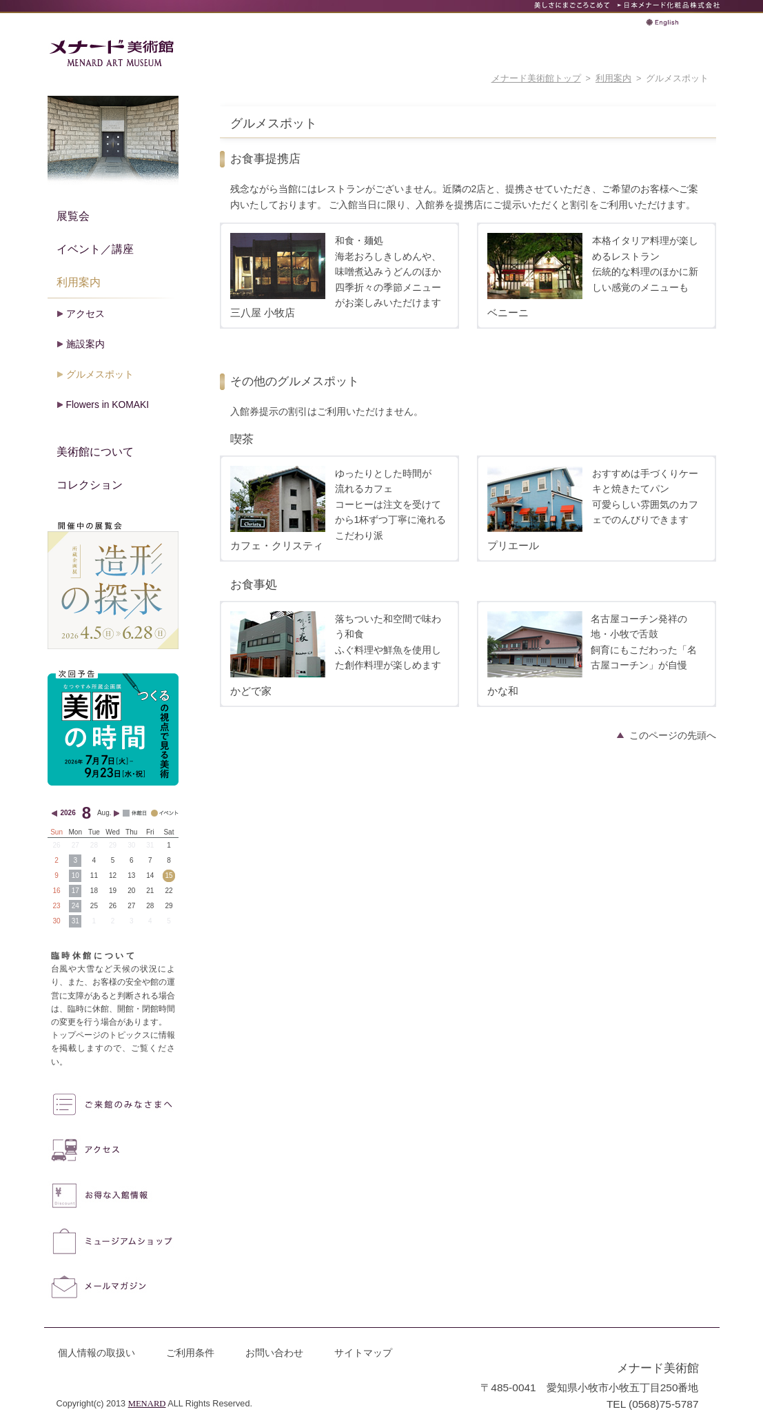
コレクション (90, 484)
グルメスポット (100, 374)
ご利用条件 (190, 1352)
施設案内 (85, 343)
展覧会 (73, 215)
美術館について (95, 451)
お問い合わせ (274, 1352)
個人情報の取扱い (96, 1352)
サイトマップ (363, 1352)
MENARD (147, 1403)
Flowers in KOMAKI (108, 404)
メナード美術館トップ (536, 78)
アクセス (85, 313)
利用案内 (613, 78)
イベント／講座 (95, 249)
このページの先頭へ (672, 735)
